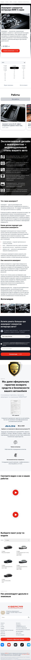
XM (23, 78)
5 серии (14, 67)
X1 (14, 74)
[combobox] (17, 540)
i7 (5, 71)
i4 (23, 69)
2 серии (14, 65)
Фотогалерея (23, 85)
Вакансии (3, 633)
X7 (14, 78)
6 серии (23, 67)
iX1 (23, 71)
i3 (14, 69)
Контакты (18, 623)
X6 (5, 78)
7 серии (5, 69)
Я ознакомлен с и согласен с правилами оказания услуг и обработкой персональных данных (16, 344)
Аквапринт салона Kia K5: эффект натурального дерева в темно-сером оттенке (12, 124)
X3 (5, 76)
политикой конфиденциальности (17, 342)
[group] (8, 308)
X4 (14, 76)
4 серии (5, 67)
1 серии (5, 65)
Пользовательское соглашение (23, 629)
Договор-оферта (19, 631)
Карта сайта (18, 633)
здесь (19, 655)
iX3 (5, 74)
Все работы (15, 99)
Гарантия (3, 631)
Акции (2, 624)
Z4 (5, 80)
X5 (23, 76)
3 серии (23, 65)
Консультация (13, 354)
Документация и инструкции (7, 630)
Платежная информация (21, 627)
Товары (2, 628)
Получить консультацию (8, 50)
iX (14, 71)
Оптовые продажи (20, 634)
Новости (2, 623)
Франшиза (3, 635)
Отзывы (2, 626)
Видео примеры (8, 85)
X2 (23, 74)
